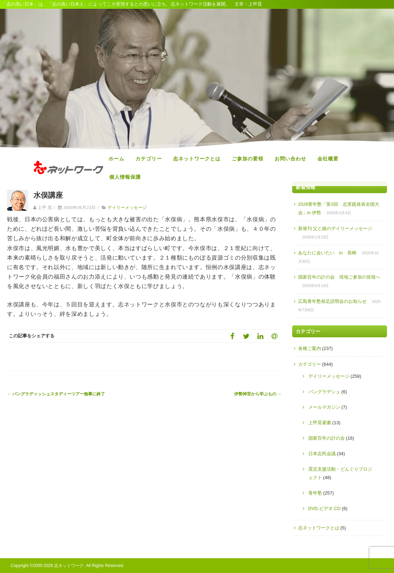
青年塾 (315, 493)
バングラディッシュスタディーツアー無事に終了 (56, 393)
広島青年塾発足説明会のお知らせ (332, 301)
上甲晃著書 (319, 422)
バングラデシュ (324, 391)
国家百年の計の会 (326, 438)
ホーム (116, 158)
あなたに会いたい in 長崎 (327, 252)
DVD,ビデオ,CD (324, 508)
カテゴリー (149, 158)
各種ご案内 (309, 348)
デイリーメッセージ (127, 207)
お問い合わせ (290, 158)
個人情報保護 (125, 177)
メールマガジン (324, 407)
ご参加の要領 (247, 158)
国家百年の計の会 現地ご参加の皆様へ (339, 277)
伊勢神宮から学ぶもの (258, 393)
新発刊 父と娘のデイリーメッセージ (335, 228)
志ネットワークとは (197, 158)
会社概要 (328, 158)
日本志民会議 (322, 453)
